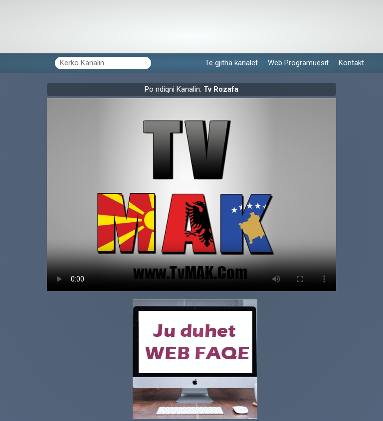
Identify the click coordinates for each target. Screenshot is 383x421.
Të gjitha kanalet (231, 62)
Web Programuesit (298, 62)
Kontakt (351, 62)
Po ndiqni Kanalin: (191, 89)
